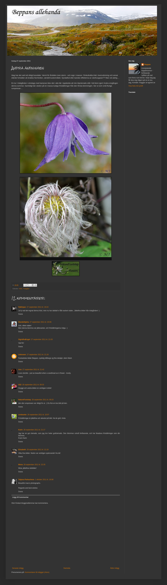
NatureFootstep (24, 400)
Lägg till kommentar (20, 497)
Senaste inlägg (17, 568)
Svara (20, 314)
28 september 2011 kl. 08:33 (33, 385)
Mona (20, 465)
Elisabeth (22, 450)
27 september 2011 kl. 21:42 (33, 370)
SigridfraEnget (24, 339)
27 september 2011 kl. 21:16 (38, 355)
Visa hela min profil (135, 86)
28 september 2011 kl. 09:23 (43, 400)
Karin (20, 430)
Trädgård (26, 289)
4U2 (19, 385)
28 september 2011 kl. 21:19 (37, 450)
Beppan (147, 64)
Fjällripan (22, 307)
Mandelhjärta (23, 322)
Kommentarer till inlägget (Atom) (37, 572)
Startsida (66, 568)
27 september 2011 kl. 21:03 (42, 339)
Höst (20, 289)
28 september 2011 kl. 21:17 (34, 430)
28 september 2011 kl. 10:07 (38, 415)
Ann (20, 370)
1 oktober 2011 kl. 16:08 (44, 480)
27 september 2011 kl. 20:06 (40, 322)
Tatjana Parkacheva (26, 480)
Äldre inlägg (114, 568)
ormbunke (22, 415)
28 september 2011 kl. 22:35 (34, 465)
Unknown (22, 355)
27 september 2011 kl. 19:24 (37, 307)
